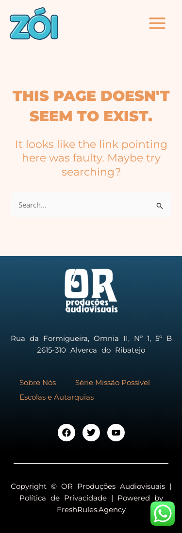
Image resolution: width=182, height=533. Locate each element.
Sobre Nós (37, 382)
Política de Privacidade (63, 498)
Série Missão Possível (112, 382)
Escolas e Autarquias (56, 397)
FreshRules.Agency (91, 509)
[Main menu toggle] (157, 23)
